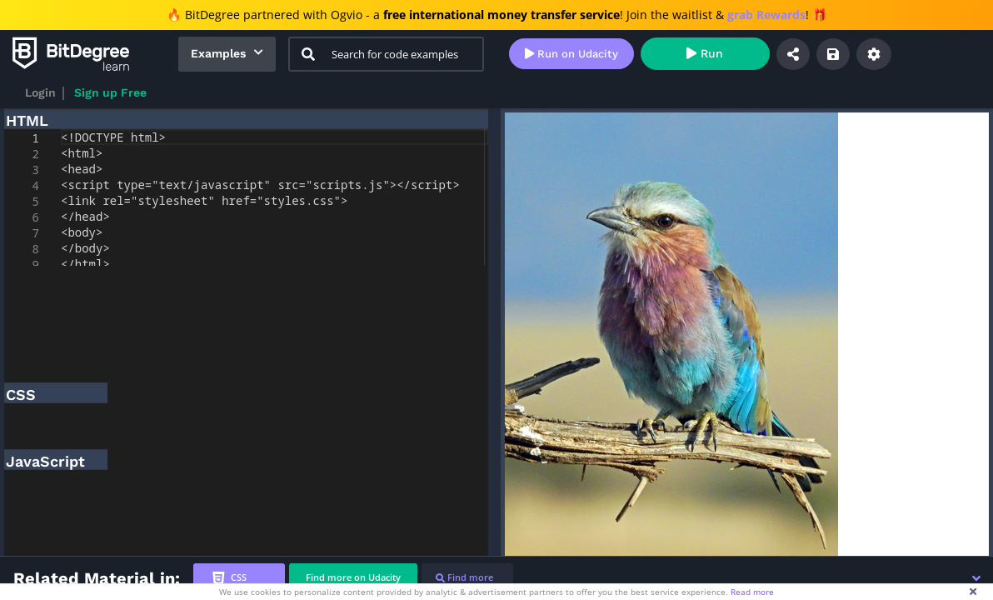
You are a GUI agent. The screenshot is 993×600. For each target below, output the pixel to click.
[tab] (239, 577)
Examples (218, 53)
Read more (752, 592)
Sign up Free (110, 92)
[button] (976, 578)
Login (40, 92)
